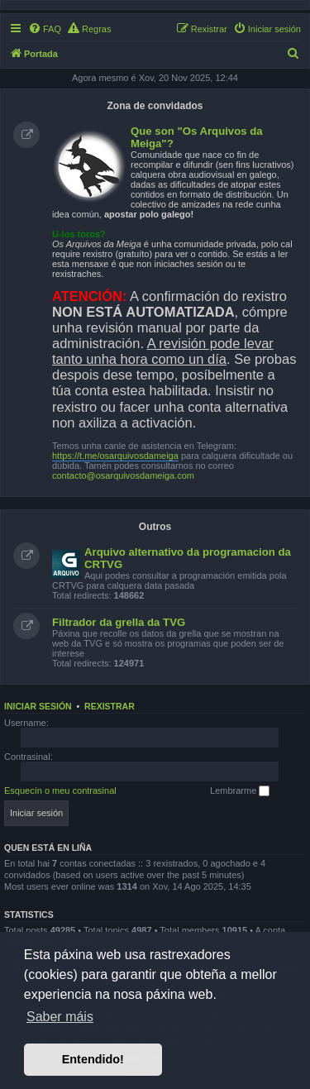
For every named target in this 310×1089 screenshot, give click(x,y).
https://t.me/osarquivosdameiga (115, 456)
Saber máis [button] (59, 1017)
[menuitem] (44, 29)
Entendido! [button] (93, 1059)
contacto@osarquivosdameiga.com (123, 475)
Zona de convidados (155, 106)
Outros (155, 527)
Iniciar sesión (38, 706)
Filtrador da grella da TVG (118, 622)
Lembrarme (239, 791)
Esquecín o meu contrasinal (60, 790)
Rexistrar (109, 706)
